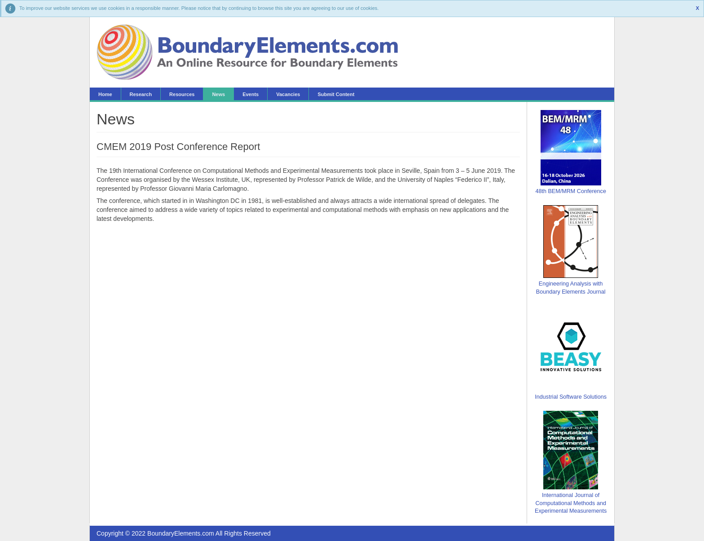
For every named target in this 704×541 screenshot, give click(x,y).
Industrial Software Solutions (571, 397)
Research (141, 94)
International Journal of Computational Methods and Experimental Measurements (571, 503)
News (218, 94)
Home (105, 94)
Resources (181, 94)
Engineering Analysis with (571, 284)
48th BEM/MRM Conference (570, 191)
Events (250, 94)
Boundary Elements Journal (571, 292)
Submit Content (335, 94)
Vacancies (288, 94)
